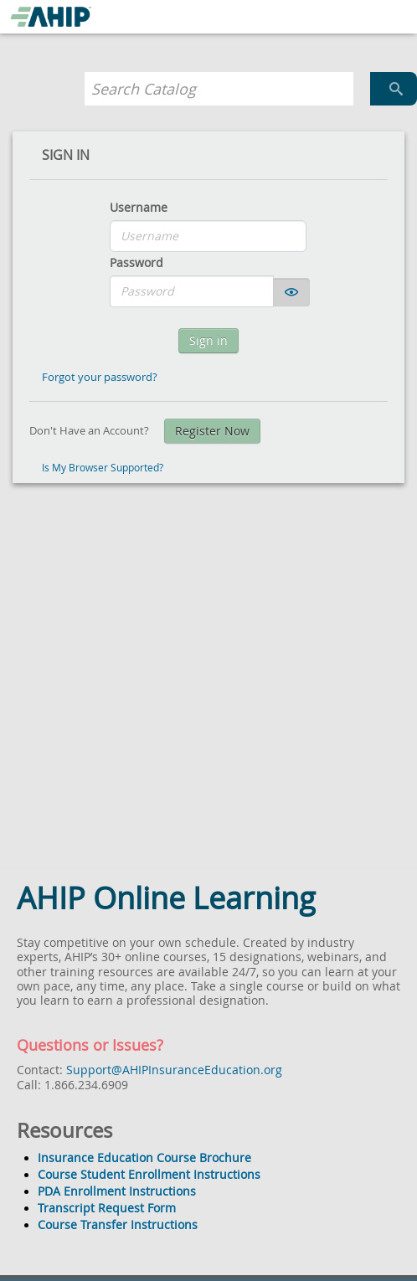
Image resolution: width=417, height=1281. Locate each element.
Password (136, 262)
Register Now (212, 431)
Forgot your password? (99, 376)
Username (138, 207)
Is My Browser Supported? (102, 467)
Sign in (208, 340)
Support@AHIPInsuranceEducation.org (174, 1070)
